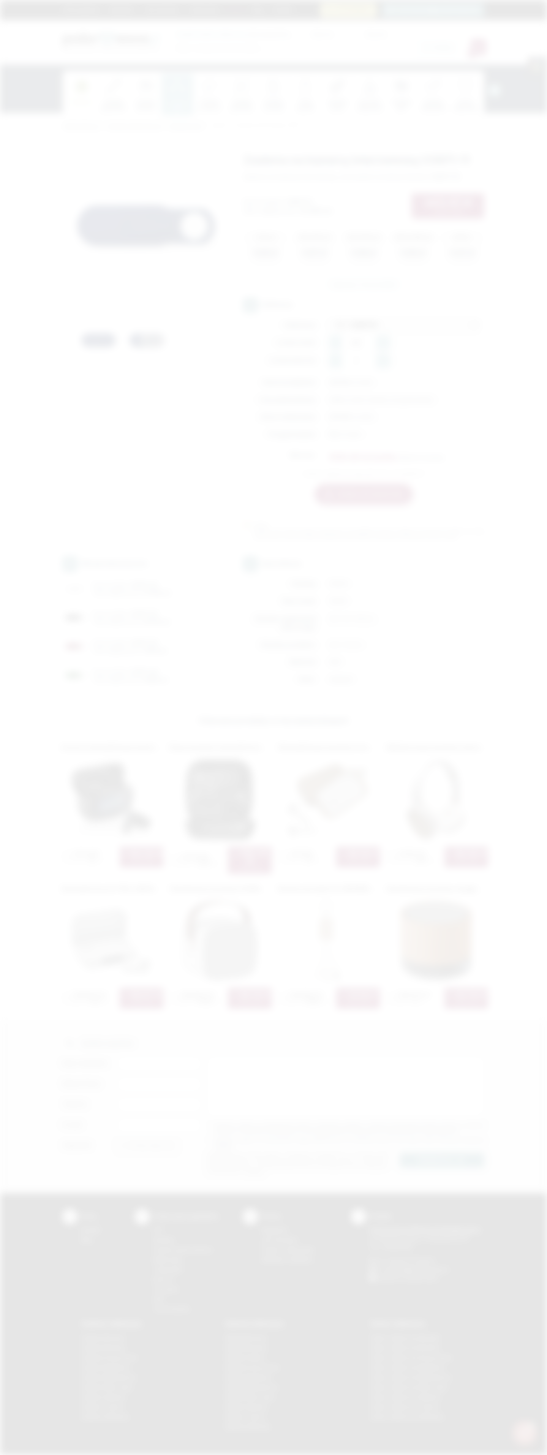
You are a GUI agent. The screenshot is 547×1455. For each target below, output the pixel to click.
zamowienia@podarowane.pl (437, 9)
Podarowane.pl (81, 127)
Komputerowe (186, 127)
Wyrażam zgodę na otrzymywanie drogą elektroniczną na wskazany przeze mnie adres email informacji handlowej (349, 1143)
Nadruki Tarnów (245, 1417)
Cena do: (376, 34)
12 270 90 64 (352, 9)
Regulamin (121, 9)
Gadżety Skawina (103, 1397)
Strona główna (82, 9)
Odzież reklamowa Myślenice (407, 1367)
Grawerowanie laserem (183, 1249)
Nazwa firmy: (82, 1083)
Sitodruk (163, 1240)
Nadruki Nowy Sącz (250, 1397)
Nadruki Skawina (246, 1407)
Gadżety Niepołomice (109, 1377)
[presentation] (495, 90)
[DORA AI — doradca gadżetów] (524, 1432)
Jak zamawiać (161, 9)
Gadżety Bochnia (103, 1338)
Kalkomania (167, 1259)
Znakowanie (204, 9)
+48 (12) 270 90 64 (410, 1260)
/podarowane (421, 1278)
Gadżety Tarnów (102, 1407)
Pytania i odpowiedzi (288, 1249)
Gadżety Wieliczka (105, 1417)
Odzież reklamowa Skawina (405, 1397)
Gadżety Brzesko (103, 1347)
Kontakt (282, 9)
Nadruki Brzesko (246, 1347)
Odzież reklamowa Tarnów (404, 1407)
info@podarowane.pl (422, 1269)
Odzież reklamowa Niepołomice (411, 1377)
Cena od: (322, 34)
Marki (235, 9)
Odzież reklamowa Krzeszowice (411, 1357)
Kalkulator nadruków (287, 1259)
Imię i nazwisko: (85, 1063)
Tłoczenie (166, 1289)
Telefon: (75, 1104)
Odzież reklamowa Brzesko (405, 1338)
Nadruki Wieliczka (247, 1426)
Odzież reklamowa (397, 1323)
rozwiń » (224, 1145)
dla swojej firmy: (233, 34)
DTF (158, 1230)
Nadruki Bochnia (245, 1338)
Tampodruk (168, 1269)
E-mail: (72, 1124)
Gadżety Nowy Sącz (107, 1387)
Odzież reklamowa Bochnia (404, 1347)
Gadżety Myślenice (105, 1367)
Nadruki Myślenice (248, 1377)
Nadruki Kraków (245, 1357)
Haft (158, 1299)
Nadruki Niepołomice (251, 1387)
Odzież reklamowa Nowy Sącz (409, 1387)
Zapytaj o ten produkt (363, 284)
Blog (257, 9)
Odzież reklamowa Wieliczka (407, 1417)
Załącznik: (77, 1145)
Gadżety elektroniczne (134, 127)
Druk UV (163, 1279)
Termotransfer (171, 1309)
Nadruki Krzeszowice (252, 1367)
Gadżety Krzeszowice (109, 1357)
